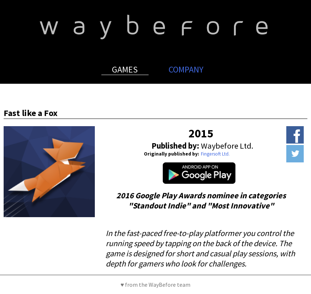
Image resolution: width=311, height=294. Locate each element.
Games (125, 69)
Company (186, 69)
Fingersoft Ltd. (215, 154)
